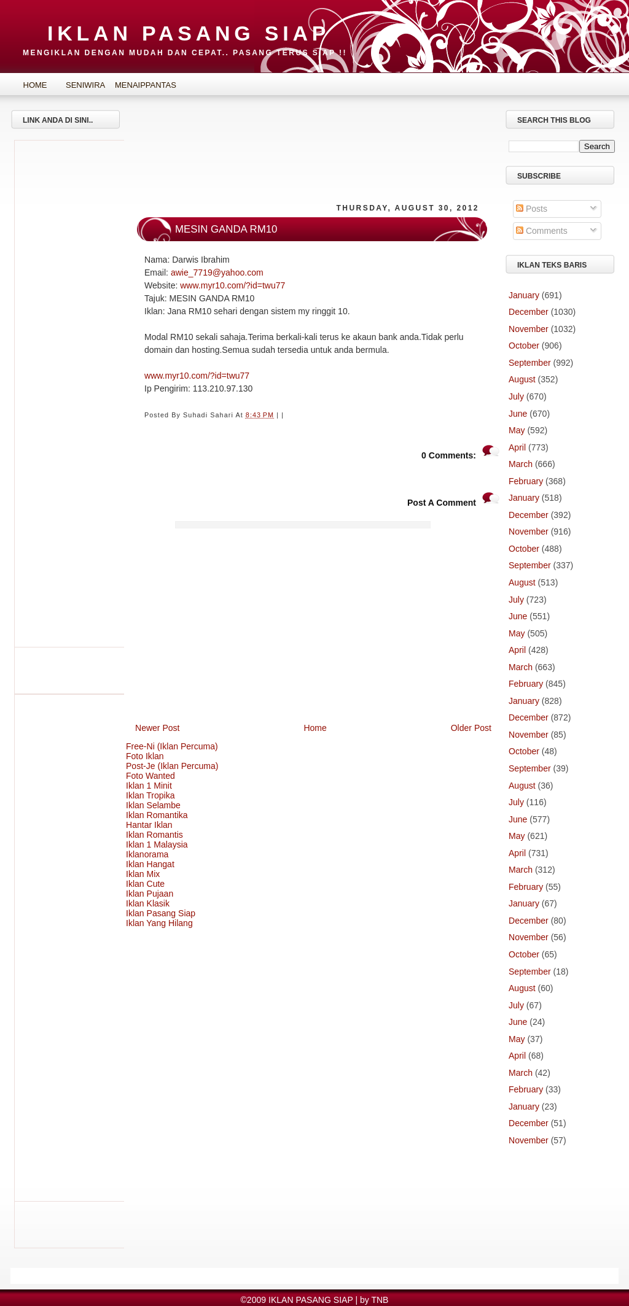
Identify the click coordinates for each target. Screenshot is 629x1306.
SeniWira (85, 85)
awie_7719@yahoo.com (217, 272)
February (526, 481)
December (529, 312)
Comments (542, 231)
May (517, 430)
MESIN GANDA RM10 (226, 229)
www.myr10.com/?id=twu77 (232, 285)
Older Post (471, 728)
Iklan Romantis (154, 835)
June (518, 414)
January (524, 295)
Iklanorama (147, 854)
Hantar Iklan (149, 825)
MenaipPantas (136, 85)
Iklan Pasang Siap (160, 913)
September (530, 363)
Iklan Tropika (150, 795)
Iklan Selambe (153, 805)
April (517, 447)
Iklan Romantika (157, 815)
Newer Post (157, 728)
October (524, 345)
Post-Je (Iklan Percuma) (172, 766)
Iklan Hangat (150, 864)
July (516, 396)
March (521, 464)
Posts (531, 209)
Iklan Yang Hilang (159, 923)
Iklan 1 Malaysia (157, 844)
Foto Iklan (145, 756)
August (522, 379)
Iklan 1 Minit (149, 785)
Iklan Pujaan (149, 893)
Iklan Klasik (148, 903)
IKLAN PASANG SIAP (188, 33)
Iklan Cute (145, 884)
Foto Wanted (150, 776)
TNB (379, 1300)
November (529, 329)
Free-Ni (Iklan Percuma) (172, 746)
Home (35, 85)
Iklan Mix (143, 874)
